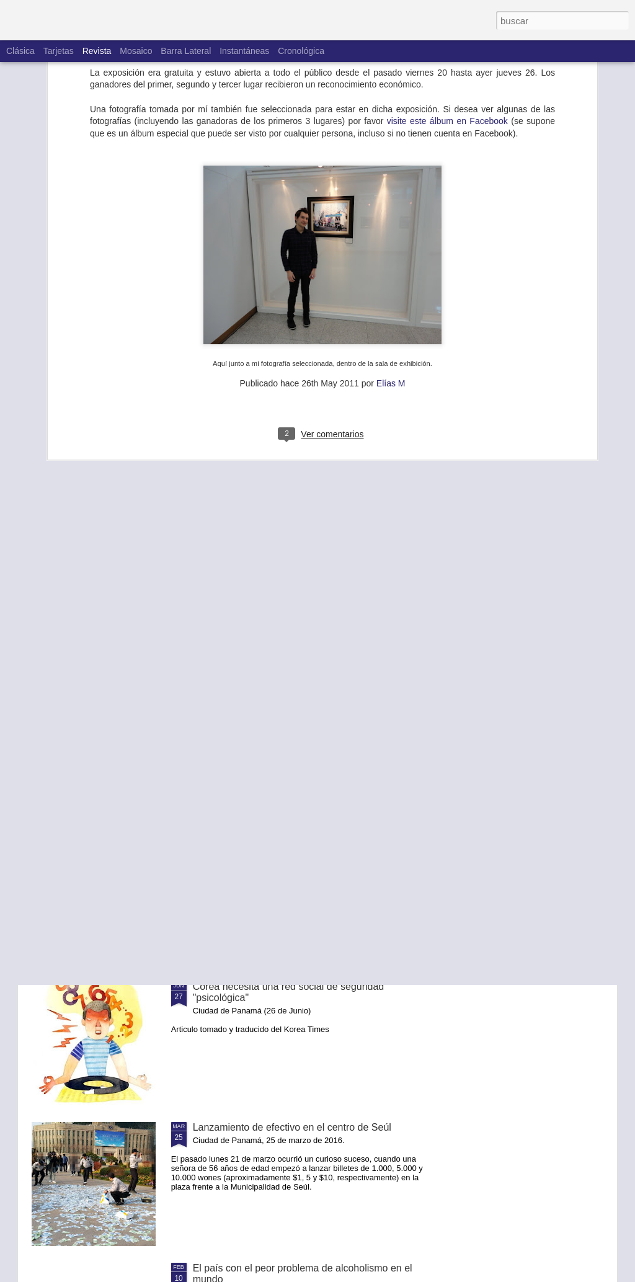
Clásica (20, 51)
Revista (97, 51)
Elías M (391, 267)
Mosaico (136, 51)
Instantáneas (244, 51)
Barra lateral (186, 51)
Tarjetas (58, 51)
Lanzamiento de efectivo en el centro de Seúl (292, 1127)
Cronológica (301, 51)
